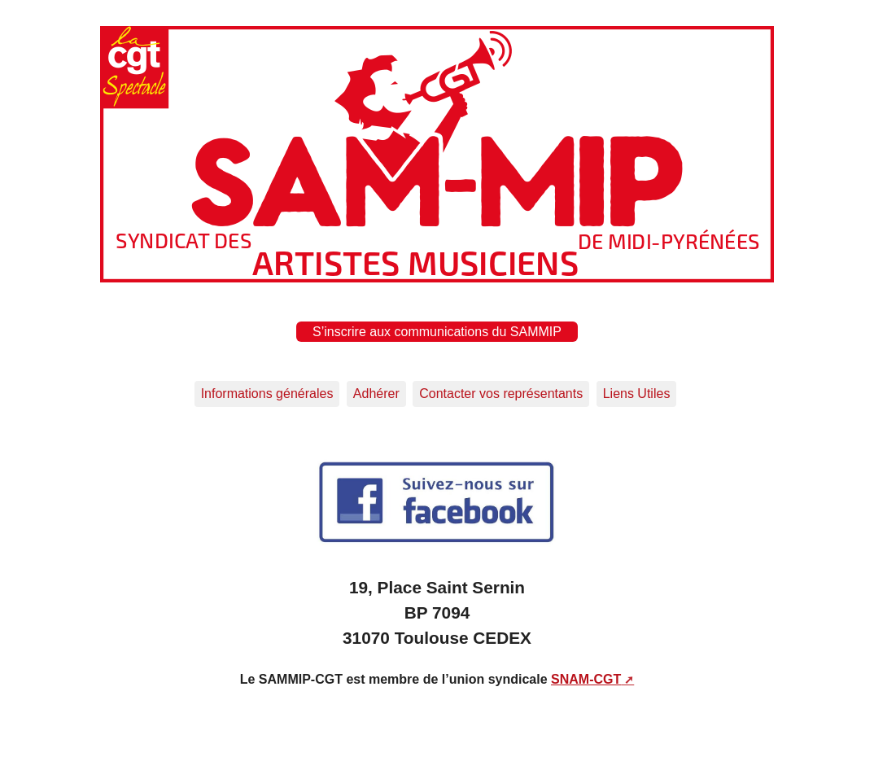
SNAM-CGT (586, 679)
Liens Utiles (637, 393)
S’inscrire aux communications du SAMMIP (437, 332)
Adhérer (376, 393)
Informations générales (267, 393)
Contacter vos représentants (501, 393)
